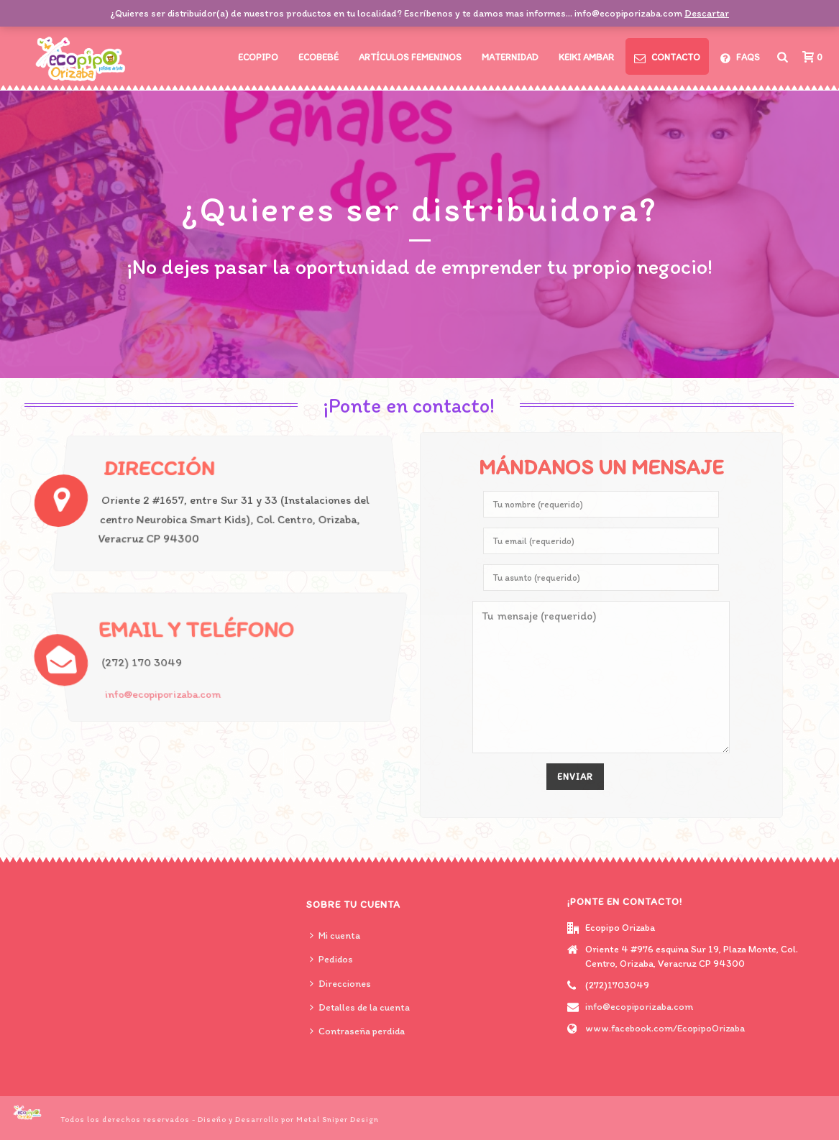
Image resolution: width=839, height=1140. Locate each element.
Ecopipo (258, 57)
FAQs (740, 58)
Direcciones (340, 984)
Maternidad (510, 57)
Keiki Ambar (586, 57)
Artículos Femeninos (410, 57)
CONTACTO (667, 58)
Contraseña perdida (357, 1031)
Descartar (706, 13)
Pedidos (331, 959)
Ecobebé (318, 57)
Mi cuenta (335, 935)
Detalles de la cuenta (360, 1007)
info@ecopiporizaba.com (161, 695)
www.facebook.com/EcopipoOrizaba (665, 1028)
